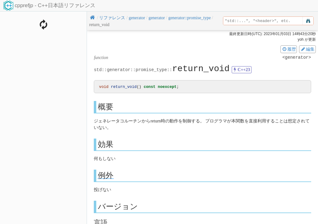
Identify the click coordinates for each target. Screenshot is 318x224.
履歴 (289, 49)
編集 (307, 49)
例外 (105, 175)
